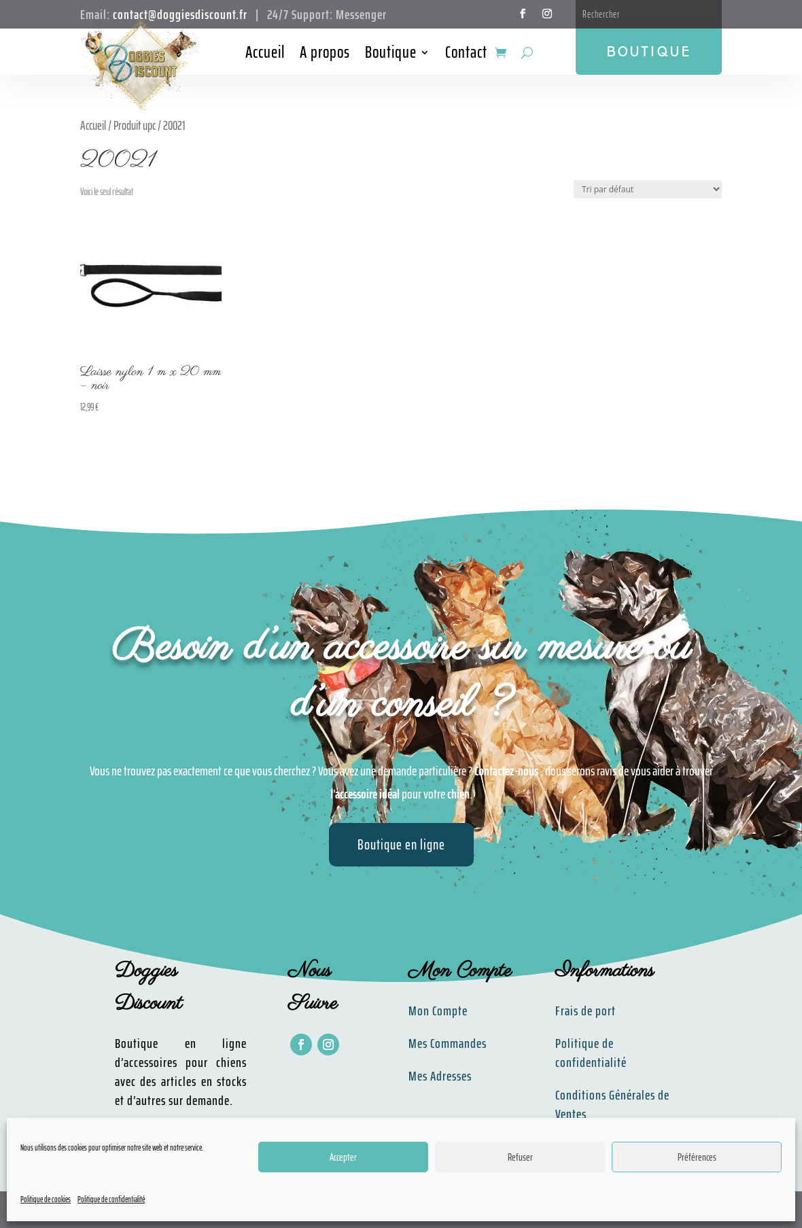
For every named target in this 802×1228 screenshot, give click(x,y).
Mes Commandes (447, 1043)
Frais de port (585, 1010)
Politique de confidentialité (111, 1199)
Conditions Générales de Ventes (612, 1104)
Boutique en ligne (401, 844)
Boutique (391, 55)
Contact (466, 55)
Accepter (343, 1157)
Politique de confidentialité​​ (591, 1052)
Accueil (265, 55)
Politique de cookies (45, 1199)
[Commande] (648, 189)
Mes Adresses (440, 1076)
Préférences (697, 1157)
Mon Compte (438, 1010)
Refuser (520, 1157)
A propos (325, 55)
